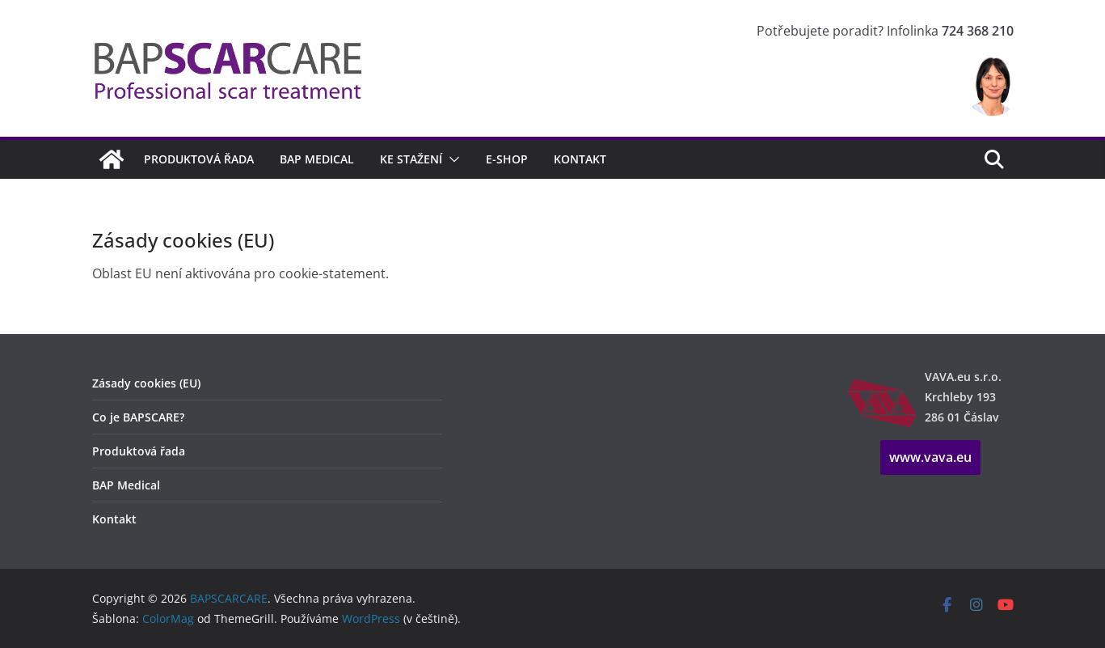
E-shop (507, 159)
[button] (451, 159)
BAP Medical (317, 159)
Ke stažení (411, 159)
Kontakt (580, 159)
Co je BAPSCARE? (138, 417)
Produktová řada (199, 159)
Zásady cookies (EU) (146, 383)
